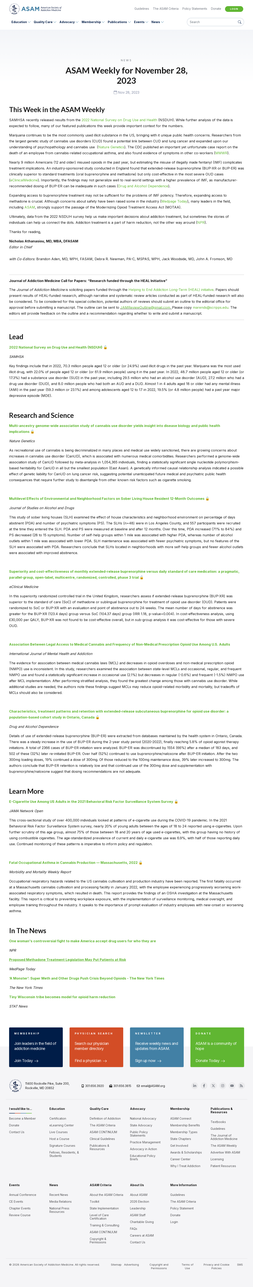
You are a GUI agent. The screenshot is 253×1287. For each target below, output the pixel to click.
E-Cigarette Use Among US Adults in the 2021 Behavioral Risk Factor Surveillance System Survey (91, 801)
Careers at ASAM (142, 1235)
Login (234, 9)
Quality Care (43, 22)
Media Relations (60, 1201)
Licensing (217, 1159)
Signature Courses (62, 1145)
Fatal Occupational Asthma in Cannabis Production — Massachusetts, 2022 (73, 862)
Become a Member (22, 1118)
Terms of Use (187, 1266)
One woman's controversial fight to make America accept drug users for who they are (82, 941)
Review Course (20, 1215)
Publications (117, 22)
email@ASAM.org (151, 1086)
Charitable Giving (142, 1222)
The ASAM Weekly (224, 1145)
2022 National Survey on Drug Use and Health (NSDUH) (55, 347)
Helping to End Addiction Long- (154, 290)
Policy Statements (194, 8)
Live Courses (58, 1132)
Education (19, 22)
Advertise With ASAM (225, 1152)
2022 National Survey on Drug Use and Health (119, 120)
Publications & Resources (99, 1147)
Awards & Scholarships (186, 1152)
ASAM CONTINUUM (103, 1132)
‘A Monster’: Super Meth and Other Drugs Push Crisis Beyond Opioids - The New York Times (86, 978)
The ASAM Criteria (166, 8)
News (155, 22)
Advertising (131, 1264)
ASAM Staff (137, 1215)
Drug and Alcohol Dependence (143, 186)
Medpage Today (174, 201)
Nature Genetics (111, 147)
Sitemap (116, 1264)
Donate (216, 8)
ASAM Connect (180, 1118)
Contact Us (16, 1132)
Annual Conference (22, 1195)
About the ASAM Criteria (106, 1195)
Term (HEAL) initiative (196, 290)
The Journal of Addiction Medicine (224, 1137)
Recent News (58, 1195)
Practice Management (145, 1142)
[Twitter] (213, 1085)
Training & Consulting (104, 1225)
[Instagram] (222, 1085)
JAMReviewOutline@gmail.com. (146, 307)
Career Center (180, 1159)
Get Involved (179, 1145)
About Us (137, 1185)
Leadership (138, 1208)
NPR (201, 222)
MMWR (221, 153)
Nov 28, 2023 (126, 93)
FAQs (133, 1228)
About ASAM (138, 1195)
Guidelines (141, 8)
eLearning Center (61, 1125)
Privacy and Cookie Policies (216, 1266)
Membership (91, 22)
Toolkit (94, 1201)
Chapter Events (20, 1208)
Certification (57, 1118)
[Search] (211, 22)
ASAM (29, 207)
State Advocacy (141, 1125)
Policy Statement (182, 1208)
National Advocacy (143, 1118)
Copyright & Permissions (98, 1240)
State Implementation (104, 1208)
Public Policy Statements (139, 1133)
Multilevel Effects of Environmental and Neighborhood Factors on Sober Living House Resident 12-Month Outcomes (106, 498)
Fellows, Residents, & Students (64, 1154)
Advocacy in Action (143, 1149)
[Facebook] (204, 1085)
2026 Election (139, 1201)
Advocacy (67, 22)
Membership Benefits (185, 1125)
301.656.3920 (93, 1086)
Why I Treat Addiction (185, 1166)
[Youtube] (232, 1085)
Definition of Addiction (105, 1118)
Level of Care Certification (99, 1216)
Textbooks (218, 1122)
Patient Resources (223, 1166)
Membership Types (183, 1132)
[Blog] (241, 1085)
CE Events (16, 1201)
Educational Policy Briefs (142, 1157)
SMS (240, 1264)
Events (139, 22)
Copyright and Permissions (159, 1266)
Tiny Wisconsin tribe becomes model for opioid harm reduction (62, 997)
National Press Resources (59, 1210)
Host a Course (59, 1139)
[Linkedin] (194, 1085)
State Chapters (180, 1139)
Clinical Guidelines (102, 1139)
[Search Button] (240, 22)
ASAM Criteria (101, 1185)
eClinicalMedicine (24, 180)
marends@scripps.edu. (211, 307)
